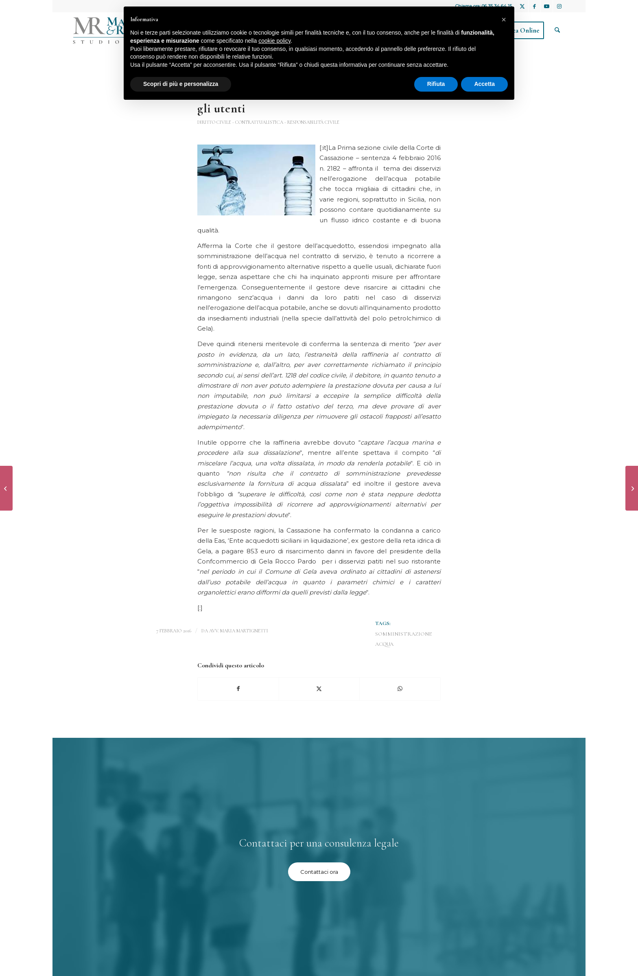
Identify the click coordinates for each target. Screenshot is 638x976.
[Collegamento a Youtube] (547, 6)
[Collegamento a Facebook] (534, 6)
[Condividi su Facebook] (238, 689)
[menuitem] (557, 30)
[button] (503, 19)
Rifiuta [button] (436, 84)
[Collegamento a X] (522, 6)
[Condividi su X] (319, 689)
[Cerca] (557, 30)
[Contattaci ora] (319, 871)
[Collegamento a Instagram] (559, 6)
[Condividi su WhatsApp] (400, 689)
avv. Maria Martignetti (238, 631)
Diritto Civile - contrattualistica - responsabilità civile (268, 122)
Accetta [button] (484, 84)
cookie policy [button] (274, 40)
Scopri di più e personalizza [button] (180, 84)
